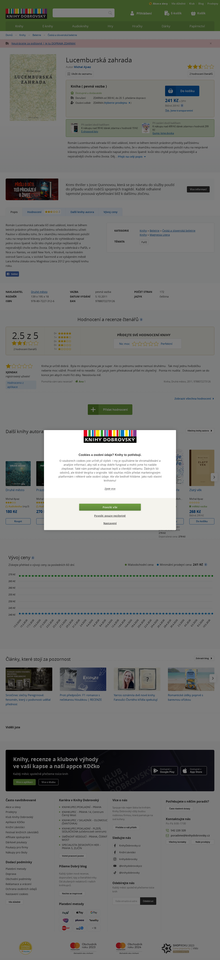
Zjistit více (110, 488)
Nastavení (110, 523)
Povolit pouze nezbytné (110, 515)
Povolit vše (110, 507)
